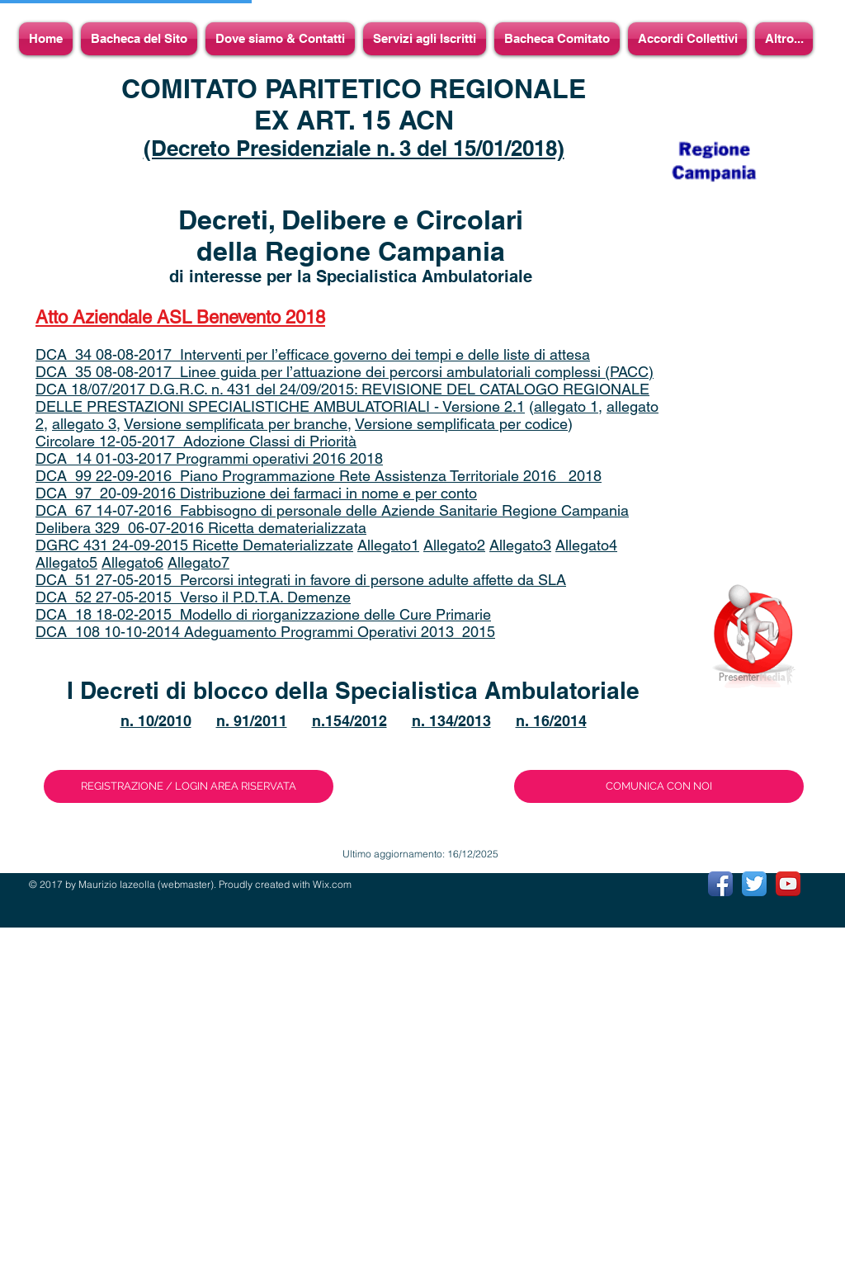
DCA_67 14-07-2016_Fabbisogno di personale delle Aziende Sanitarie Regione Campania (332, 510)
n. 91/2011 (251, 720)
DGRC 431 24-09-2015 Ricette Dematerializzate (194, 545)
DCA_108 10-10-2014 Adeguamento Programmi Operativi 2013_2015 (265, 631)
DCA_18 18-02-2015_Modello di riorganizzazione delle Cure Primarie (263, 614)
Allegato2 (454, 545)
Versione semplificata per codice (461, 423)
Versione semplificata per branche (235, 423)
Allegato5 (66, 562)
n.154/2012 (349, 720)
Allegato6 (132, 562)
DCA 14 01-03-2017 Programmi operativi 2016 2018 (209, 458)
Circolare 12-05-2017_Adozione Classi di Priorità (195, 441)
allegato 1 (566, 406)
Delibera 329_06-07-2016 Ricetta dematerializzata (200, 527)
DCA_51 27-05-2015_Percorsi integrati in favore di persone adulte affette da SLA (300, 579)
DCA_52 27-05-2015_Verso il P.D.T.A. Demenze (193, 597)
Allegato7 (198, 562)
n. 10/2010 (155, 720)
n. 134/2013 (451, 720)
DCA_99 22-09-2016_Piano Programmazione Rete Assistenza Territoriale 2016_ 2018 (318, 475)
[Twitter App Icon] (754, 883)
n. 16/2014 (551, 720)
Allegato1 (388, 545)
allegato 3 (84, 423)
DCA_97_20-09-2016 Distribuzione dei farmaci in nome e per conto (256, 493)
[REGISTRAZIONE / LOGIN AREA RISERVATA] (188, 786)
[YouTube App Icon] (788, 883)
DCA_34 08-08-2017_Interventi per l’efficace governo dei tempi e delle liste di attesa (312, 354)
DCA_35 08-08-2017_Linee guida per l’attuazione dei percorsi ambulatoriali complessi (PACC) (344, 371)
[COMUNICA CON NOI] (659, 786)
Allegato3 (520, 545)
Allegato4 (586, 545)
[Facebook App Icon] (720, 883)
